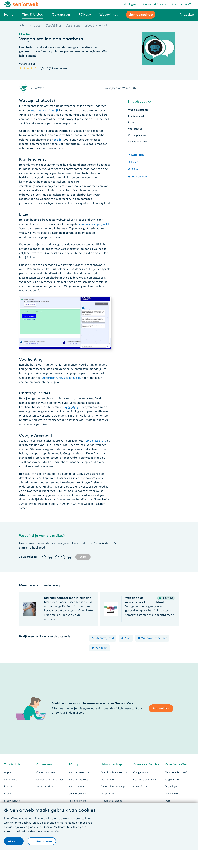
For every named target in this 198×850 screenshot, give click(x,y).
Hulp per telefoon (79, 772)
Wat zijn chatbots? (139, 110)
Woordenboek (139, 176)
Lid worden (107, 779)
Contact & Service (155, 4)
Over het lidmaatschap (114, 772)
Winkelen (101, 648)
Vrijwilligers (172, 786)
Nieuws (8, 793)
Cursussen (44, 764)
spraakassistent (96, 440)
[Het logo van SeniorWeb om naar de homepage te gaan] (21, 4)
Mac (127, 638)
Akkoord (13, 841)
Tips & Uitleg (53, 25)
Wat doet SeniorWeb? (178, 772)
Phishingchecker (78, 801)
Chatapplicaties (137, 135)
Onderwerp (73, 25)
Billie (131, 122)
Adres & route (141, 786)
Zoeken (188, 14)
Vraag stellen (140, 772)
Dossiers (9, 786)
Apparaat (9, 772)
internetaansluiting (44, 110)
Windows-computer (154, 638)
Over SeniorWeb (183, 4)
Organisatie (172, 779)
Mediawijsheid (104, 638)
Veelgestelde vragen (144, 779)
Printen (135, 169)
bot (58, 139)
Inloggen (130, 4)
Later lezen (137, 155)
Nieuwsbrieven (12, 801)
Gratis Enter (108, 793)
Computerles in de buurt (50, 779)
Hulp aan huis (76, 786)
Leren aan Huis (44, 786)
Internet (89, 25)
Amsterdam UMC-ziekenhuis (59, 378)
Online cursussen (46, 772)
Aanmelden (161, 708)
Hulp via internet (78, 779)
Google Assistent (137, 141)
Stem (83, 557)
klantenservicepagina (92, 224)
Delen (134, 162)
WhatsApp (71, 407)
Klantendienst (136, 116)
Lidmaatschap (111, 764)
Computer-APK (77, 793)
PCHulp (74, 764)
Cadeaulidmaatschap (113, 786)
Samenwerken (173, 793)
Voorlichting (135, 129)
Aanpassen (43, 841)
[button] (44, 557)
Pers (167, 801)
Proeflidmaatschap (111, 801)
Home (37, 25)
